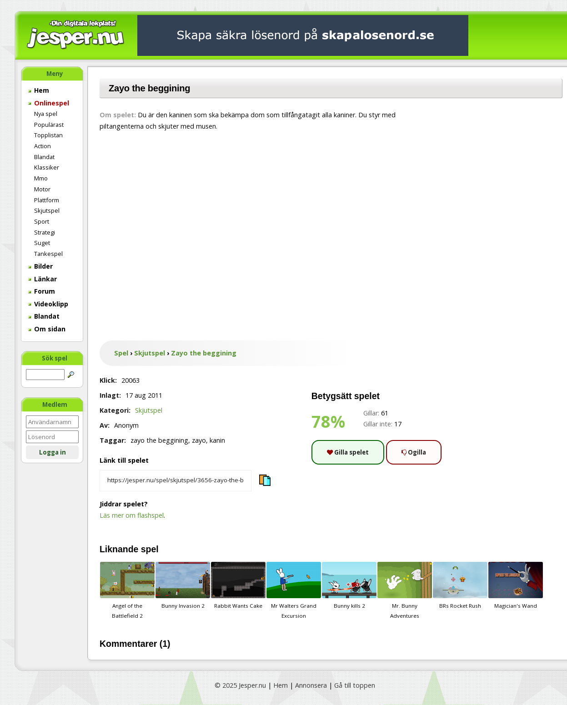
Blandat (44, 157)
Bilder (40, 266)
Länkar (42, 279)
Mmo (41, 178)
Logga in (52, 452)
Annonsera (311, 685)
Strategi (44, 232)
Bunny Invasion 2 (183, 585)
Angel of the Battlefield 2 (127, 590)
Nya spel (45, 114)
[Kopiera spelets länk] (175, 481)
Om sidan (46, 329)
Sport (41, 221)
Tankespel (48, 254)
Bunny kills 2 (349, 585)
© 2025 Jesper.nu (240, 685)
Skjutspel (47, 210)
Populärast (49, 124)
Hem (38, 90)
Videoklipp (48, 304)
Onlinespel (48, 103)
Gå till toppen (354, 685)
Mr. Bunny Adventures (404, 590)
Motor (42, 189)
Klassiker (46, 167)
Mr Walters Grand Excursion (293, 590)
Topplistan (48, 135)
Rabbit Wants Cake (238, 585)
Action (42, 146)
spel (150, 549)
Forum (41, 291)
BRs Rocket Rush (460, 585)
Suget (42, 243)
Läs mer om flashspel (132, 515)
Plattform (46, 200)
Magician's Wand (515, 585)
